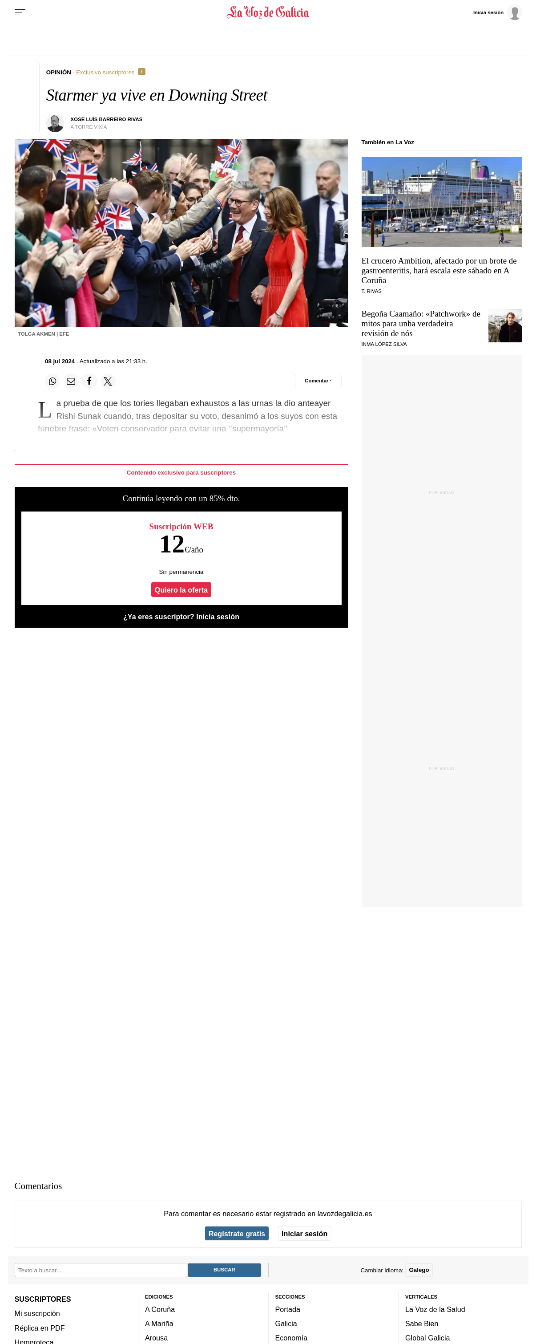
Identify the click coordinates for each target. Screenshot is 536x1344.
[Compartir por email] (71, 381)
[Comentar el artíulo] (318, 381)
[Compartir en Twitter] (108, 381)
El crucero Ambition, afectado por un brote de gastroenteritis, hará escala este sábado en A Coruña (439, 270)
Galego (419, 1270)
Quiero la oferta (181, 589)
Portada (288, 1309)
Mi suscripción (37, 1314)
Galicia (286, 1324)
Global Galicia (427, 1338)
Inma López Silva (384, 344)
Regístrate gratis (237, 1234)
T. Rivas (372, 291)
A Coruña (160, 1309)
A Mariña (159, 1324)
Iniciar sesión (304, 1234)
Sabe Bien (422, 1324)
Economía (291, 1338)
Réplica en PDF (40, 1328)
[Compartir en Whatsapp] (52, 381)
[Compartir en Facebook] (89, 381)
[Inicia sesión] (498, 12)
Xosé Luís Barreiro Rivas (107, 119)
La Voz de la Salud (435, 1309)
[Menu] (20, 12)
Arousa (156, 1338)
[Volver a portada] (268, 12)
